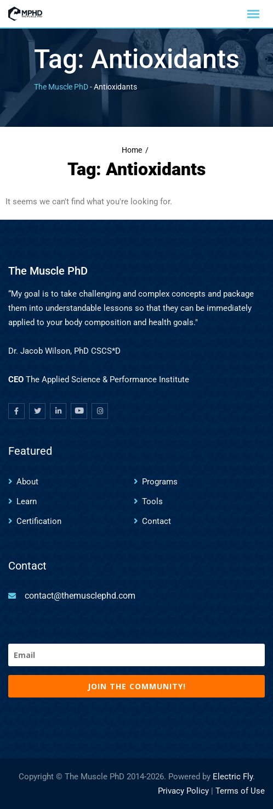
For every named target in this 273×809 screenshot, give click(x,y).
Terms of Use (240, 791)
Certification (38, 521)
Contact (156, 521)
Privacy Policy (183, 791)
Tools (152, 501)
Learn (26, 501)
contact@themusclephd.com (80, 595)
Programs (160, 482)
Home (132, 150)
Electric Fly (233, 777)
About (27, 482)
